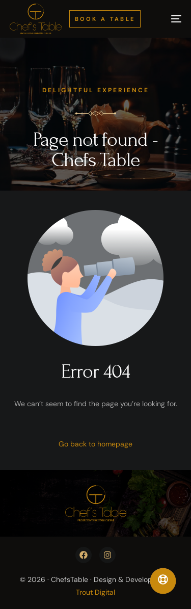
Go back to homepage (95, 443)
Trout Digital (95, 592)
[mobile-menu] (169, 19)
